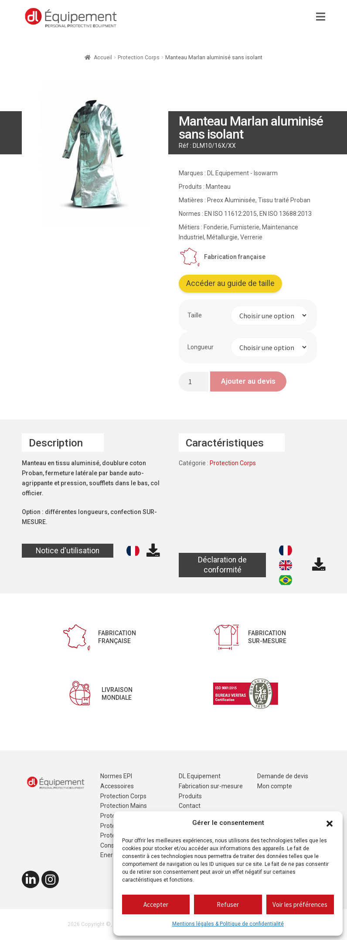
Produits (190, 796)
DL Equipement (200, 776)
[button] (329, 823)
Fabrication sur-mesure (211, 786)
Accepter (155, 904)
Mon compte (274, 786)
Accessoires (117, 786)
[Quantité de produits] (193, 382)
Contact (190, 805)
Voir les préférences (299, 904)
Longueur (200, 347)
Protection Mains (123, 805)
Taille (194, 315)
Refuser (228, 904)
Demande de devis (282, 776)
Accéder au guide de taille (230, 283)
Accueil (103, 57)
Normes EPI (116, 776)
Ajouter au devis (248, 381)
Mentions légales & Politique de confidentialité (228, 924)
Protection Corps (139, 57)
